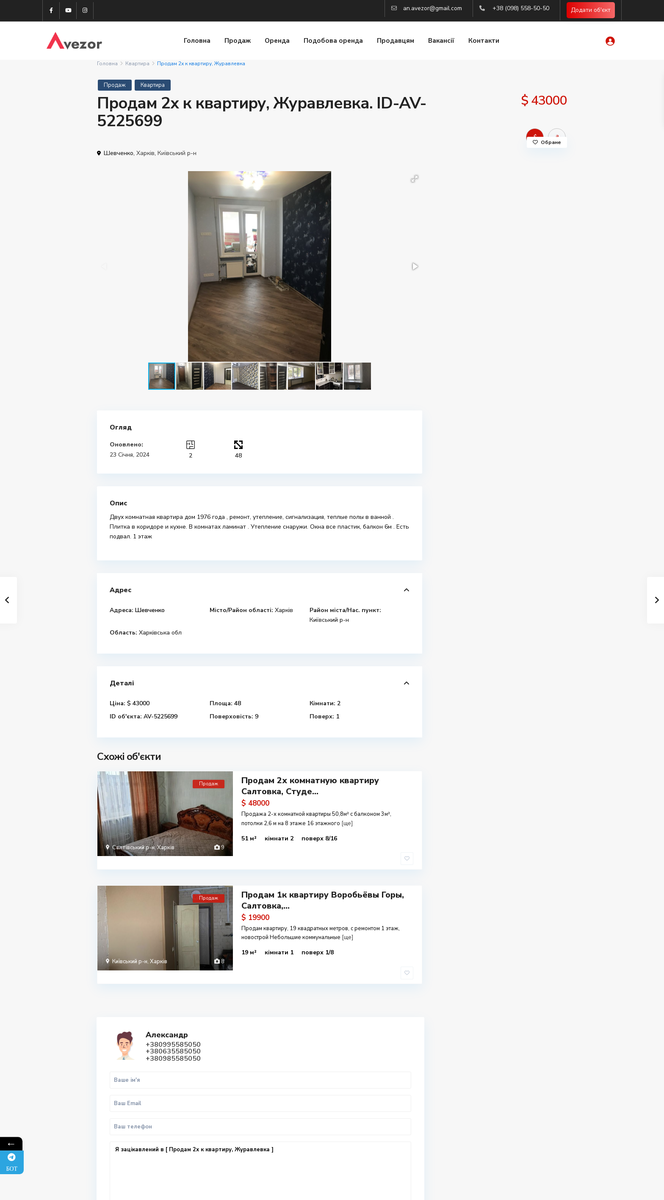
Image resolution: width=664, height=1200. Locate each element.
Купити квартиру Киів (490, 1100)
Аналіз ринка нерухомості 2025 (503, 1119)
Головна (197, 41)
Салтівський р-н (133, 846)
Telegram (123, 1054)
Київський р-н (177, 153)
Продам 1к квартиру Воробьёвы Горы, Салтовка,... (322, 883)
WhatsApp (528, 409)
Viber (117, 1064)
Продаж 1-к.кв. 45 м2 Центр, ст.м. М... (523, 534)
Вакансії (441, 41)
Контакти (483, 41)
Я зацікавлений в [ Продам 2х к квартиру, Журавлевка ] (501, 331)
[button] (414, 179)
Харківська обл (160, 633)
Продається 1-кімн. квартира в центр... (522, 576)
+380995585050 (511, 198)
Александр (505, 189)
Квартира (137, 63)
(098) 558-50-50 (251, 1092)
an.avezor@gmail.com (432, 8)
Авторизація (246, 1143)
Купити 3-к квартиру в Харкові (502, 1072)
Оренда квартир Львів (491, 1091)
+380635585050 (511, 205)
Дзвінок (474, 409)
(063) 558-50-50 (251, 1117)
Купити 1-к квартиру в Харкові (502, 1054)
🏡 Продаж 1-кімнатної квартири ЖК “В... (524, 617)
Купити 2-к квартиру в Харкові (502, 1063)
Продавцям (395, 41)
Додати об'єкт (591, 11)
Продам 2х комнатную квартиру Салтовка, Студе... (310, 784)
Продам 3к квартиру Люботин (512, 493)
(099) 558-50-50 (251, 1105)
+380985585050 (511, 212)
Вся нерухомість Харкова (495, 1110)
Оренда (277, 41)
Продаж (237, 41)
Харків (145, 153)
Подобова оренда (333, 41)
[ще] (347, 822)
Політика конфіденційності (531, 1187)
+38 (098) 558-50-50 (520, 8)
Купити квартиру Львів (492, 1082)
